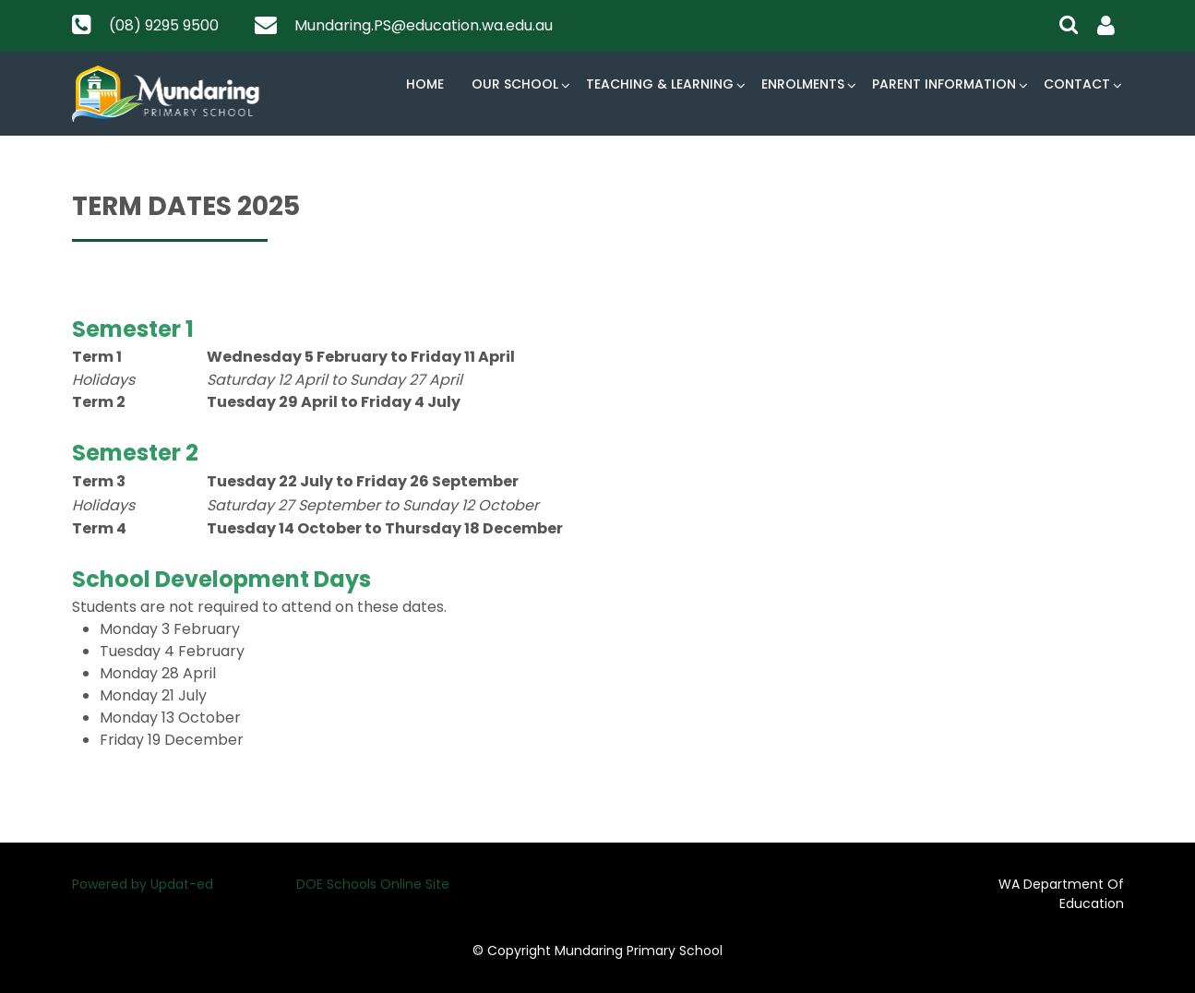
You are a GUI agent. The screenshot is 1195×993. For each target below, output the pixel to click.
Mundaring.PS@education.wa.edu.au (423, 25)
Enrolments (802, 84)
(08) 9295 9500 (164, 25)
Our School (515, 84)
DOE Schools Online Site (372, 884)
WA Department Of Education (1061, 894)
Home (425, 84)
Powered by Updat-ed (142, 884)
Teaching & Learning (660, 84)
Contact (1077, 84)
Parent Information (944, 84)
